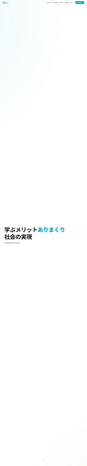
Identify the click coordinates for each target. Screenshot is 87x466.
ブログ (71, 2)
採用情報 (66, 2)
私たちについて (50, 2)
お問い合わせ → (80, 2)
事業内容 (56, 2)
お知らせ (61, 2)
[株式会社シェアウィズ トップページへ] (6, 3)
